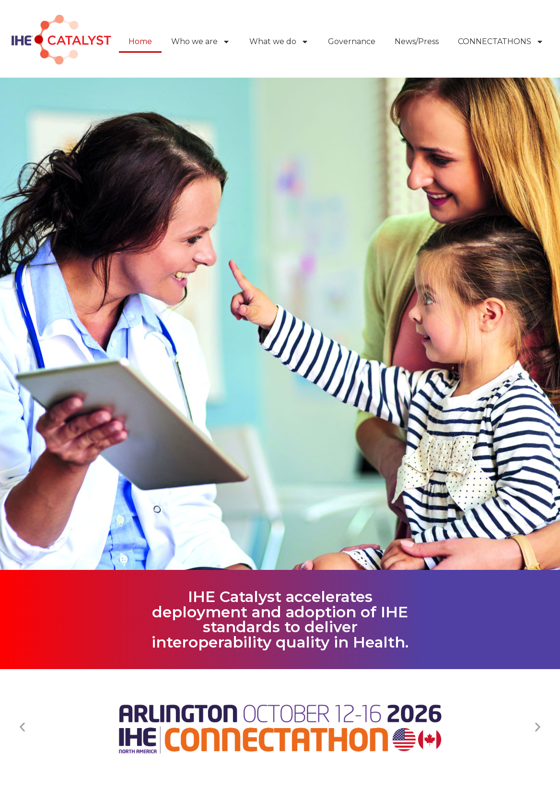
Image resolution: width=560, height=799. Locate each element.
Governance (351, 41)
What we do (279, 41)
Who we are (200, 41)
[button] (22, 727)
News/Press (417, 41)
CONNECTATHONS (501, 41)
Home (140, 41)
